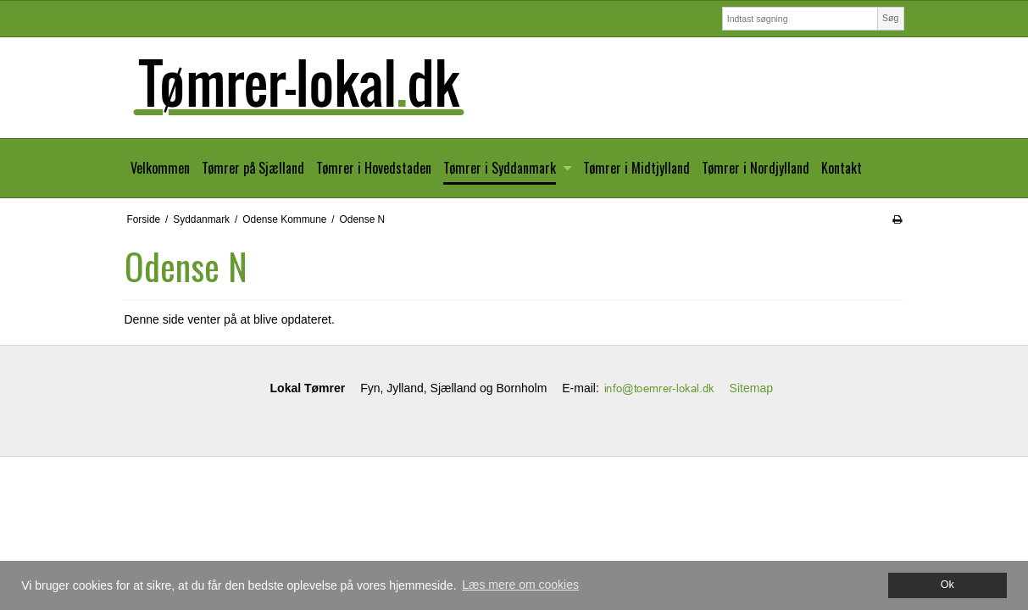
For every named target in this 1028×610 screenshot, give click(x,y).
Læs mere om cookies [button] (520, 584)
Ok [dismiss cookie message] (947, 585)
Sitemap (751, 388)
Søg (890, 18)
